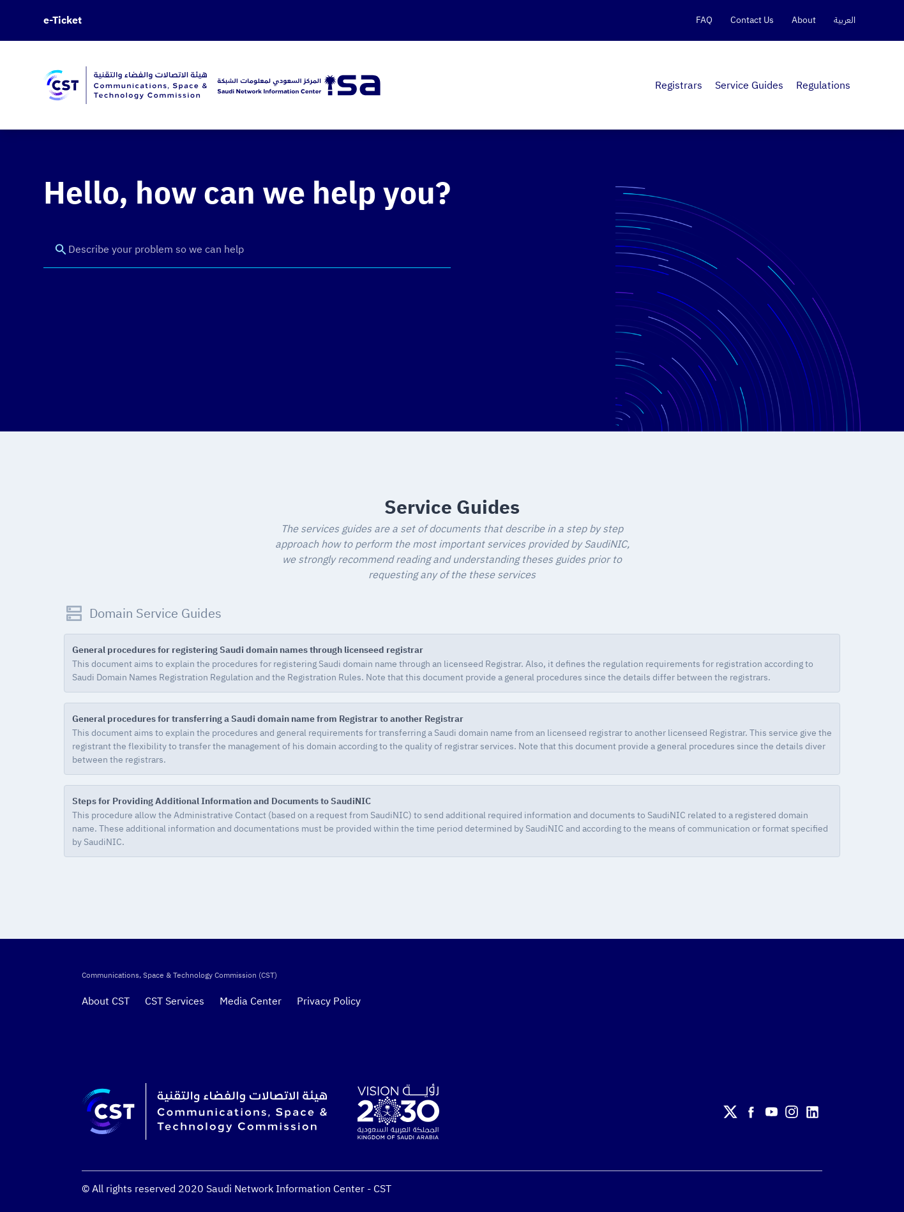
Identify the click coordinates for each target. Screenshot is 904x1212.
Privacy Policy (329, 1001)
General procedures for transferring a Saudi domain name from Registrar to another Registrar (267, 719)
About (804, 20)
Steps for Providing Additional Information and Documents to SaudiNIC (221, 801)
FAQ (704, 20)
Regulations (823, 85)
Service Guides (749, 85)
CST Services (174, 1001)
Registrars (678, 85)
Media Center (251, 1001)
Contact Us (752, 20)
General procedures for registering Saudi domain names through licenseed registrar (247, 650)
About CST (106, 1001)
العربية (844, 20)
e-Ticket (62, 20)
